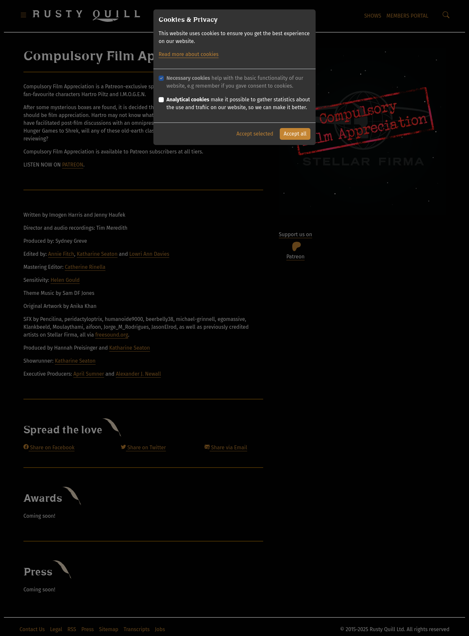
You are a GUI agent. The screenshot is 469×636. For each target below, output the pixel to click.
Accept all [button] (295, 134)
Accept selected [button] (254, 134)
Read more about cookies (189, 54)
